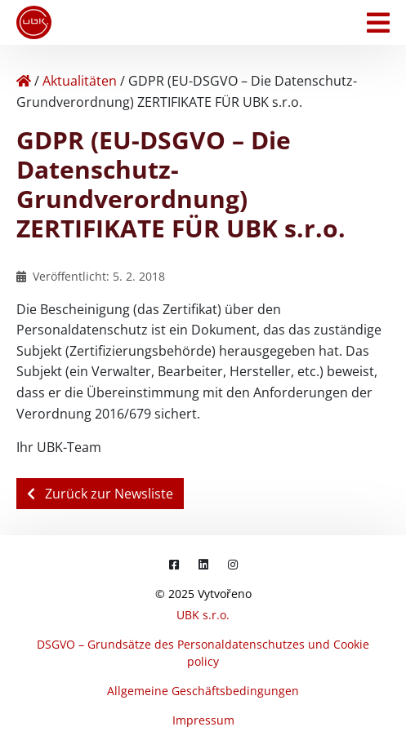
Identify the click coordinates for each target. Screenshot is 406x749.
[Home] (23, 81)
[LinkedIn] (203, 564)
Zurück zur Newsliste (100, 494)
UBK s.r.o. (203, 615)
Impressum (203, 720)
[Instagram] (233, 564)
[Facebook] (174, 564)
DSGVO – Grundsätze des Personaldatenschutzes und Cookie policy (203, 652)
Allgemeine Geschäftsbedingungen (203, 690)
